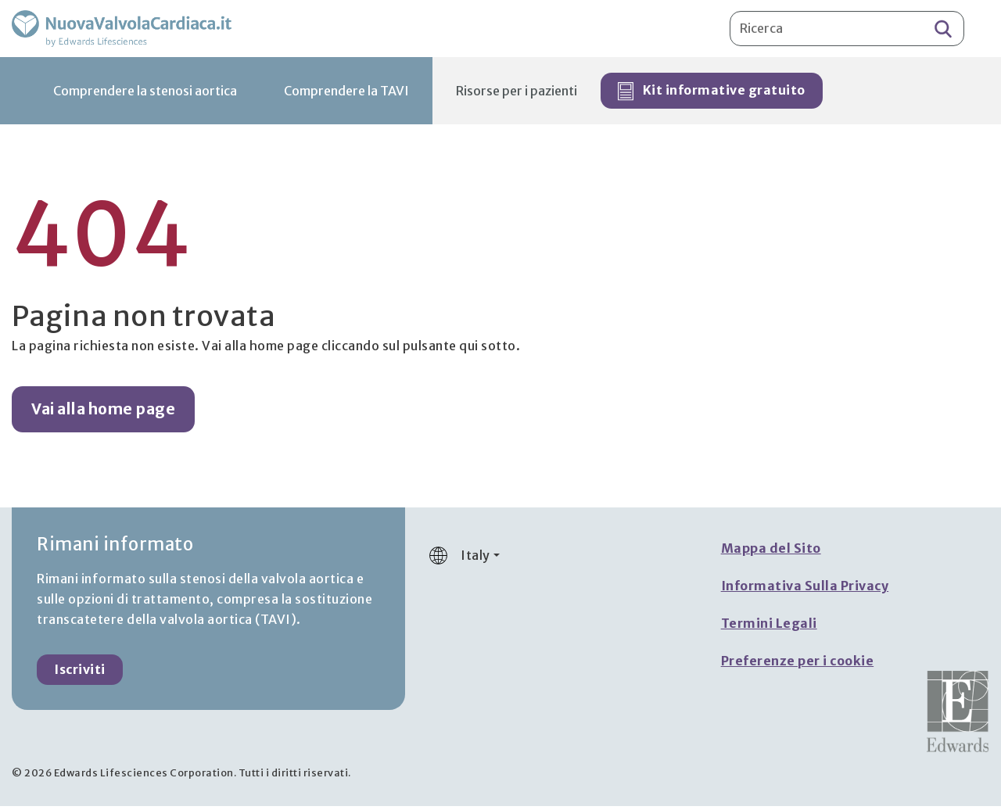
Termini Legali (769, 627)
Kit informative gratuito (711, 95)
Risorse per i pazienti (516, 94)
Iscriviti (80, 673)
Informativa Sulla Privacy (805, 589)
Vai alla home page (103, 412)
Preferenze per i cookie (797, 664)
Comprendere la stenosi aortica (145, 94)
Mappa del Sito (771, 552)
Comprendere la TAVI (346, 94)
